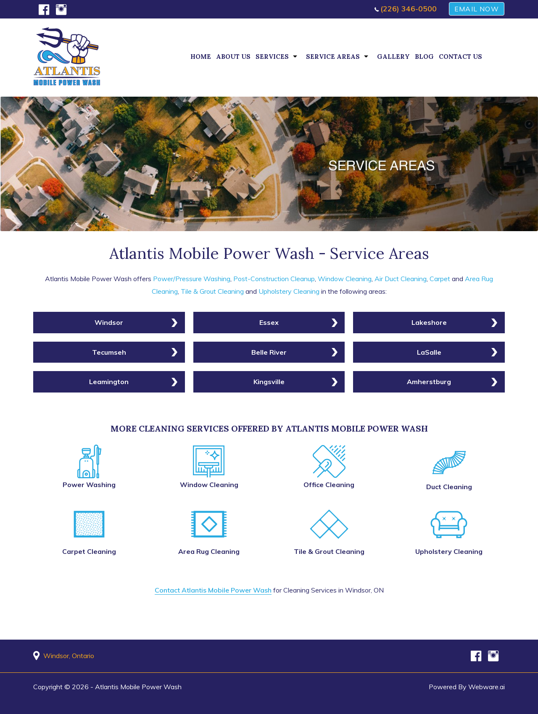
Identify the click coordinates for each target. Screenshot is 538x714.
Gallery (393, 57)
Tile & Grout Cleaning (212, 291)
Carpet (440, 278)
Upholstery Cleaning (288, 291)
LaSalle (429, 352)
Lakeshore (429, 322)
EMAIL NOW (476, 9)
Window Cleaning (345, 278)
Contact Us (460, 57)
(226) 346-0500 (408, 8)
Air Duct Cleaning (400, 278)
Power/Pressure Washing (191, 278)
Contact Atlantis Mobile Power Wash (213, 590)
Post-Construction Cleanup (274, 278)
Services (272, 57)
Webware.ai (486, 686)
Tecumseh (109, 352)
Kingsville (269, 381)
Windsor (109, 322)
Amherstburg (429, 381)
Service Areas (333, 57)
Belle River (269, 352)
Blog (424, 57)
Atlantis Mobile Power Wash (138, 686)
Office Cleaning (328, 484)
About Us (233, 57)
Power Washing (89, 484)
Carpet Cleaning (89, 551)
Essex (269, 322)
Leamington (109, 381)
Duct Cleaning (449, 486)
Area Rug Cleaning (209, 551)
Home (200, 57)
